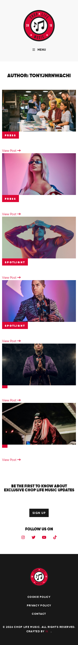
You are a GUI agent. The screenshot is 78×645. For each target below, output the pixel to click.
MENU (39, 50)
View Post (11, 151)
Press (10, 135)
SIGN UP (39, 513)
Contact (39, 614)
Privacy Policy (39, 605)
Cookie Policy (39, 597)
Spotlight (15, 262)
